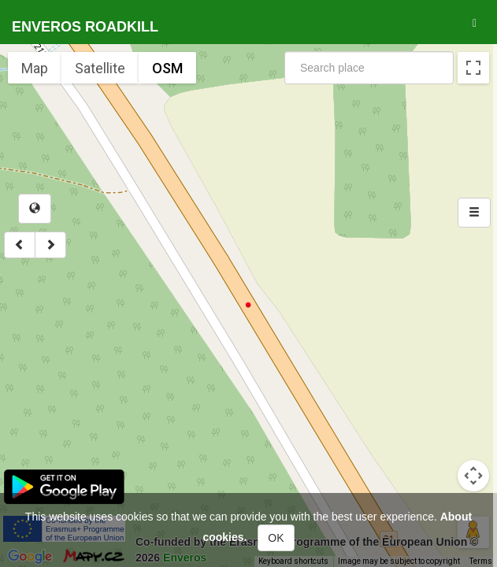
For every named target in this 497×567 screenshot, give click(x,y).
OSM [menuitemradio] (167, 68)
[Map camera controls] (473, 475)
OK (276, 538)
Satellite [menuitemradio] (100, 68)
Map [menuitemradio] (34, 68)
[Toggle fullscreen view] (473, 67)
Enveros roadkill (85, 27)
